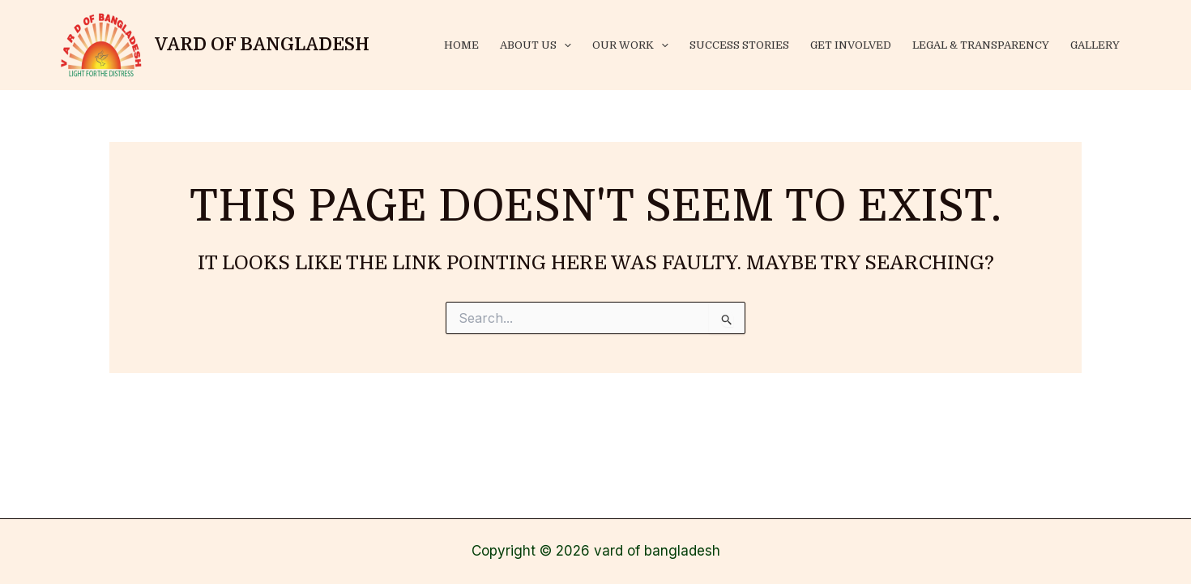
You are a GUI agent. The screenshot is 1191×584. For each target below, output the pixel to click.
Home (461, 45)
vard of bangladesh (262, 44)
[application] (564, 45)
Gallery (1095, 45)
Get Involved (850, 45)
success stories (739, 45)
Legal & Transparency (980, 45)
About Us (535, 45)
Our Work (630, 45)
